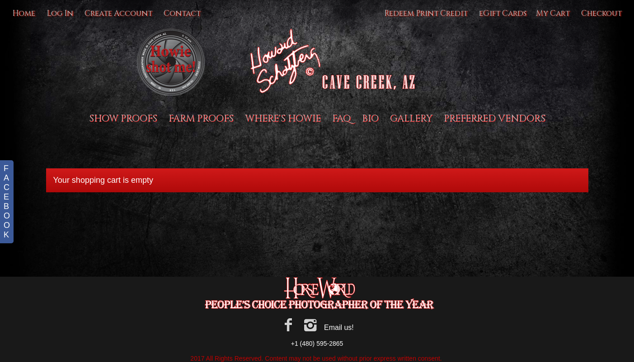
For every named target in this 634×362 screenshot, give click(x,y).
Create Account (118, 13)
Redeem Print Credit (426, 13)
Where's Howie (283, 118)
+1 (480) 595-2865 (317, 343)
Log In (60, 13)
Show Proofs (123, 118)
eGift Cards (502, 13)
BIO (370, 118)
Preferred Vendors (494, 118)
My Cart (554, 13)
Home (23, 13)
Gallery (411, 118)
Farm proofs (201, 118)
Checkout (601, 13)
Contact (182, 13)
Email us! (339, 327)
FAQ (341, 118)
